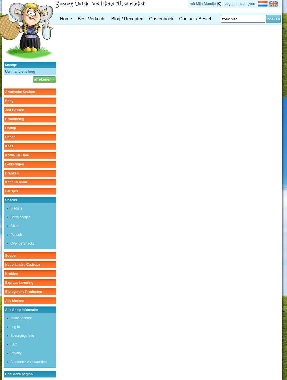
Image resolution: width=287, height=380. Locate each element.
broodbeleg (14, 119)
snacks (11, 200)
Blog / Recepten (127, 18)
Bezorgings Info (22, 336)
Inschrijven (246, 3)
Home (66, 18)
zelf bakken (14, 110)
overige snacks (22, 243)
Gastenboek (161, 18)
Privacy (15, 353)
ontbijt (10, 128)
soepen (11, 256)
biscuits (16, 208)
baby (9, 101)
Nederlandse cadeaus (22, 265)
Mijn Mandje (206, 3)
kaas (9, 146)
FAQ (13, 344)
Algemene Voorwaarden (28, 362)
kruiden (11, 274)
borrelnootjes (20, 217)
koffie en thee (17, 155)
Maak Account (21, 318)
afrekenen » (44, 79)
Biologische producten (23, 292)
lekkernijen (14, 164)
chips (14, 226)
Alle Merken (14, 301)
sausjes (11, 191)
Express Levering (19, 283)
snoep (10, 137)
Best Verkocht (92, 18)
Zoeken (273, 19)
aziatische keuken (20, 92)
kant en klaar (16, 182)
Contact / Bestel (195, 18)
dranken (12, 173)
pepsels (16, 235)
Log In (230, 3)
